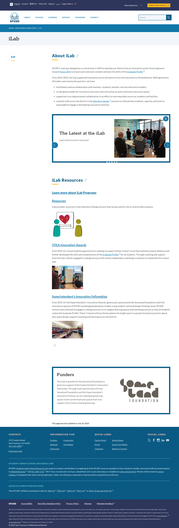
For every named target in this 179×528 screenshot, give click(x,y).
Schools (39, 17)
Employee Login (159, 5)
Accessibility (26, 503)
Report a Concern (119, 449)
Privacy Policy (72, 503)
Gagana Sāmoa (67, 4)
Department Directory (26, 28)
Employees (54, 449)
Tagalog (51, 4)
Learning (52, 17)
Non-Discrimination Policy (49, 503)
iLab (13, 56)
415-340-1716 (38, 471)
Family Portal (100, 440)
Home (11, 28)
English (17, 4)
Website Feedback (106, 503)
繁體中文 (33, 4)
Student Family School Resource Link (32, 468)
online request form (127, 471)
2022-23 (71, 491)
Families (53, 440)
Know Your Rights (119, 444)
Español (25, 4)
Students (54, 444)
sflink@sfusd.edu (19, 471)
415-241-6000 (16, 446)
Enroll (97, 444)
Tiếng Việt (43, 4)
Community (68, 440)
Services (66, 17)
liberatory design (102, 101)
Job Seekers (68, 444)
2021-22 (81, 491)
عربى (58, 4)
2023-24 (61, 491)
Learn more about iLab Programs (74, 192)
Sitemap (87, 503)
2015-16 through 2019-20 (101, 491)
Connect (94, 17)
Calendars (80, 17)
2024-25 (52, 491)
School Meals (117, 440)
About (27, 17)
